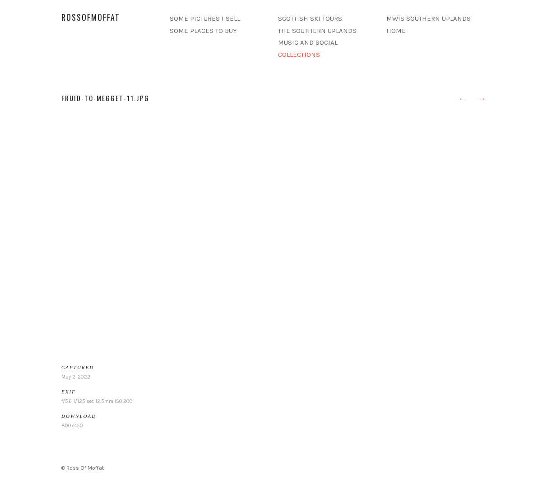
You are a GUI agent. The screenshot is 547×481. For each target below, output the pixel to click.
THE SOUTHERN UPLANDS (317, 31)
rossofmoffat (90, 17)
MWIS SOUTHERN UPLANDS (428, 18)
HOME (396, 31)
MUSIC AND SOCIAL (308, 42)
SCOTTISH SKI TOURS (310, 18)
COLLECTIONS (299, 55)
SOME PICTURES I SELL (205, 18)
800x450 (72, 426)
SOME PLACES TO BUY (203, 31)
